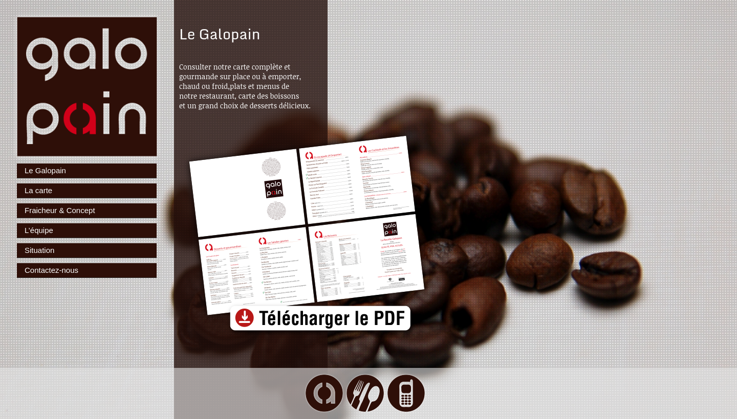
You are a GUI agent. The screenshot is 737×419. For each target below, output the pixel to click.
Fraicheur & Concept (60, 210)
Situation (39, 250)
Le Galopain (45, 170)
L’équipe (39, 230)
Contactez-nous (51, 270)
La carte (38, 190)
